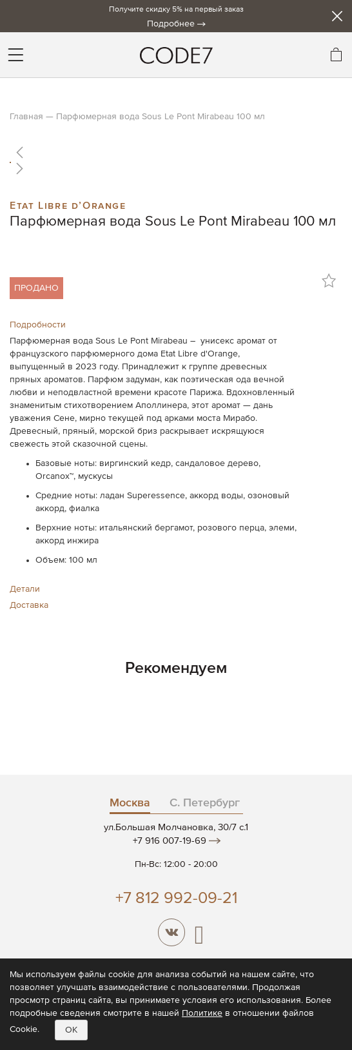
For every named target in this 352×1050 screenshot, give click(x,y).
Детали (25, 589)
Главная (26, 116)
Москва (130, 803)
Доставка (29, 605)
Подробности (38, 324)
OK (71, 1030)
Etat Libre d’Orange (68, 204)
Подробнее (171, 23)
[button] (176, 152)
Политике (202, 1013)
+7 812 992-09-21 (176, 899)
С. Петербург (205, 803)
